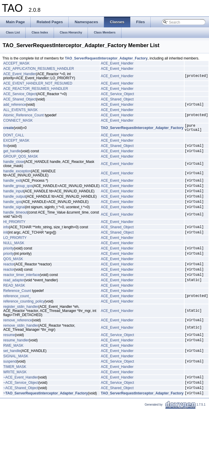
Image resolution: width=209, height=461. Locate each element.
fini (5, 150)
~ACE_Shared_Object (20, 413)
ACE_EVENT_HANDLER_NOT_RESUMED (37, 83)
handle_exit (12, 186)
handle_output (14, 205)
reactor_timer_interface (21, 291)
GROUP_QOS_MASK (20, 162)
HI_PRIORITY (14, 232)
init (5, 244)
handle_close (13, 167)
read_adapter (13, 297)
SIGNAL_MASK (15, 378)
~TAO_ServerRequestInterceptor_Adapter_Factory (45, 419)
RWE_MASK (13, 367)
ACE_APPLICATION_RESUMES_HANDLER (38, 69)
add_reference (14, 105)
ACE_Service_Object (20, 94)
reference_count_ (17, 314)
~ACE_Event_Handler (20, 401)
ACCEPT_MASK (16, 63)
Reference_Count (17, 308)
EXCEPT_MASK (16, 144)
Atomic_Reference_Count (23, 117)
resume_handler (16, 361)
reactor (8, 279)
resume (9, 355)
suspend (10, 384)
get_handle (12, 156)
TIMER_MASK (14, 390)
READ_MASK (14, 303)
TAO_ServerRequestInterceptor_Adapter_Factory (106, 58)
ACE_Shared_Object (19, 99)
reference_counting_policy (24, 320)
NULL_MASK (13, 255)
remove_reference (17, 339)
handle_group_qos (17, 193)
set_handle (12, 373)
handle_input (13, 199)
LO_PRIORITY (15, 250)
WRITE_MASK (15, 395)
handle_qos (12, 211)
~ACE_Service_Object (21, 407)
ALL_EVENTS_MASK (20, 111)
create (8, 130)
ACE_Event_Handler (117, 63)
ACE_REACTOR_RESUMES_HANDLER (35, 89)
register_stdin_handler (20, 325)
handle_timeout (15, 223)
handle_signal (14, 217)
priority (8, 261)
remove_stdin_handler (20, 345)
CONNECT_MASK (18, 122)
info (6, 238)
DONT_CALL (13, 139)
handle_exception (17, 176)
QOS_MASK (13, 273)
